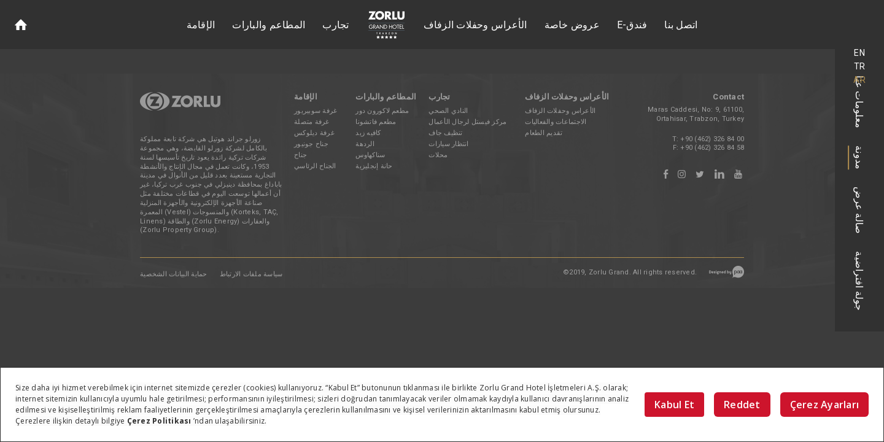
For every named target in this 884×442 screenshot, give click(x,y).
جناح (300, 155)
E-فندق (632, 25)
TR (860, 66)
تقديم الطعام (543, 133)
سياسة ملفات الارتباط (251, 274)
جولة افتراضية (860, 281)
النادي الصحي (448, 111)
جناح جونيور (311, 144)
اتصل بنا (680, 25)
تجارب (335, 25)
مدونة (860, 157)
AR (859, 80)
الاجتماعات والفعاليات (555, 122)
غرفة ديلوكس (314, 133)
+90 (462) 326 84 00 (712, 139)
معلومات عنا (860, 102)
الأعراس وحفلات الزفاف (475, 25)
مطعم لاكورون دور (382, 111)
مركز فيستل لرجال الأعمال (467, 122)
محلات (438, 155)
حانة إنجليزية (373, 166)
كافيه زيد (368, 133)
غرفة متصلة (312, 122)
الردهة (364, 144)
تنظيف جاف (445, 133)
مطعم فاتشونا (375, 122)
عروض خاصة (572, 25)
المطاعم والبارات (268, 25)
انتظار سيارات (448, 144)
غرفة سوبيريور (315, 111)
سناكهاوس (370, 155)
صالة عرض (860, 210)
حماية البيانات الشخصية (173, 274)
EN (859, 53)
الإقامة (201, 25)
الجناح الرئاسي (315, 166)
